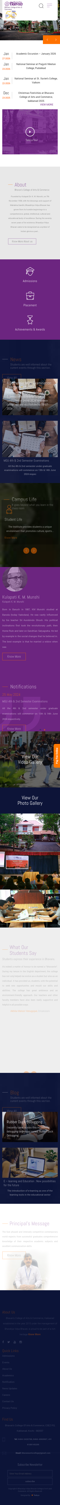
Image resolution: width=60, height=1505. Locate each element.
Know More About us (24, 235)
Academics (8, 1379)
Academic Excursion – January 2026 (36, 53)
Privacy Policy (9, 1411)
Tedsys (35, 1492)
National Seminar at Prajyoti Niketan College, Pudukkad (36, 66)
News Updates (9, 1392)
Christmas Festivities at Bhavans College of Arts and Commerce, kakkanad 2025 (36, 96)
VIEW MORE (46, 104)
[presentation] (47, 39)
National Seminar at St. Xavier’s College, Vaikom (36, 80)
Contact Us (8, 1405)
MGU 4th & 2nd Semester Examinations (25, 708)
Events (5, 1366)
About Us (7, 1372)
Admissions (8, 1359)
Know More (11, 531)
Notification (8, 1385)
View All (12, 382)
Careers (6, 1398)
